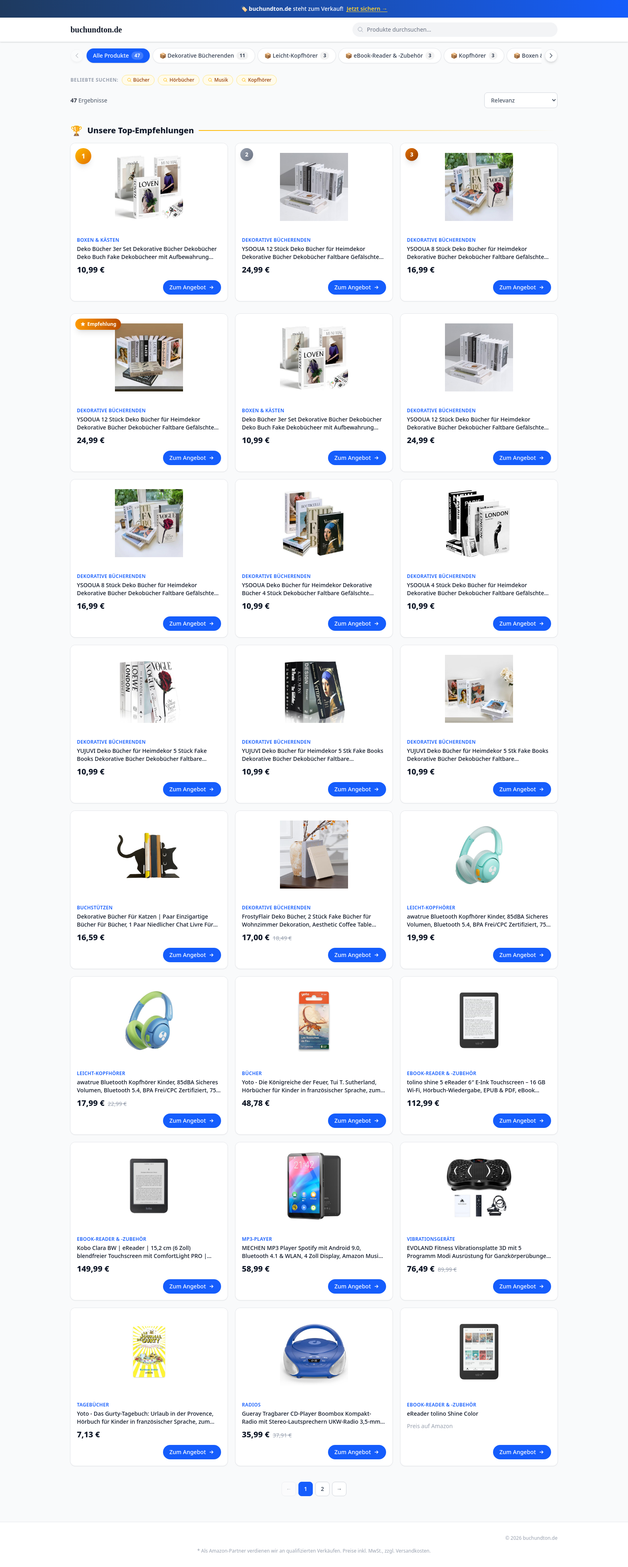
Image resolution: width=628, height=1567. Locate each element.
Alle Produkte (118, 56)
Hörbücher (178, 79)
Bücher (138, 79)
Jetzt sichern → (366, 8)
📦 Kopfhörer (474, 56)
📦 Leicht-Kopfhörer (296, 56)
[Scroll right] (551, 55)
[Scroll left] (76, 55)
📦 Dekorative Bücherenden (203, 56)
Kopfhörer (256, 79)
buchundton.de (96, 29)
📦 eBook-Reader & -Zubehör (390, 56)
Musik (218, 79)
